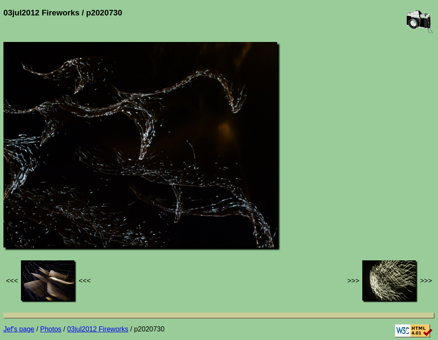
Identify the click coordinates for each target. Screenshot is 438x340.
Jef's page (18, 329)
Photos (51, 329)
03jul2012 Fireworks (97, 329)
